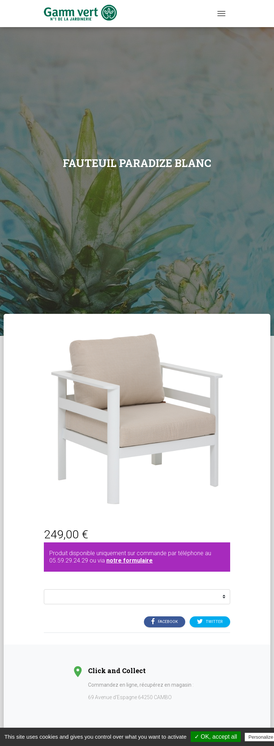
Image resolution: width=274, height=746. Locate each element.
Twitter (210, 621)
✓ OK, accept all (215, 737)
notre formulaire (129, 560)
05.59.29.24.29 (68, 560)
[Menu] (221, 13)
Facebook (164, 621)
